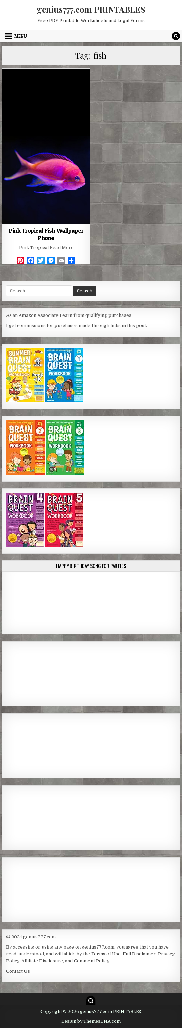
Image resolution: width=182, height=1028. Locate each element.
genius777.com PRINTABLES (91, 9)
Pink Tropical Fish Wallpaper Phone (46, 234)
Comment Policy (91, 960)
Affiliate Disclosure (42, 960)
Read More (62, 247)
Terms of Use (106, 953)
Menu (20, 36)
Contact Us (18, 971)
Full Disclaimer (139, 953)
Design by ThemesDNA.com (91, 1021)
